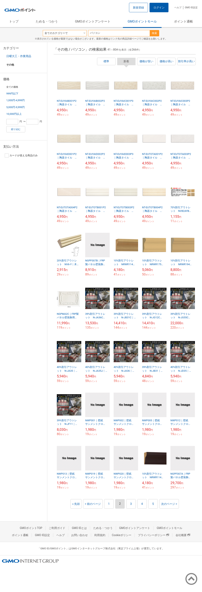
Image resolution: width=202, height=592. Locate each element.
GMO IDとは (79, 528)
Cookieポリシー (121, 535)
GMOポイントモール (142, 21)
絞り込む (16, 129)
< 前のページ (93, 503)
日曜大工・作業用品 (18, 56)
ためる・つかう (47, 21)
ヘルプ (177, 7)
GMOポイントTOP (31, 528)
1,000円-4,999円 (15, 100)
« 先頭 (76, 503)
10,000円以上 (14, 113)
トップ (14, 21)
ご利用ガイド (57, 528)
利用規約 (99, 535)
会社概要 (183, 535)
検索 (154, 33)
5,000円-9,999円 (15, 107)
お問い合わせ (79, 535)
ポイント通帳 (183, 21)
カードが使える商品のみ (21, 155)
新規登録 (138, 7)
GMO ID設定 (191, 7)
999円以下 (12, 93)
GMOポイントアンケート (92, 21)
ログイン (159, 7)
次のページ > (169, 503)
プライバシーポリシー (153, 535)
